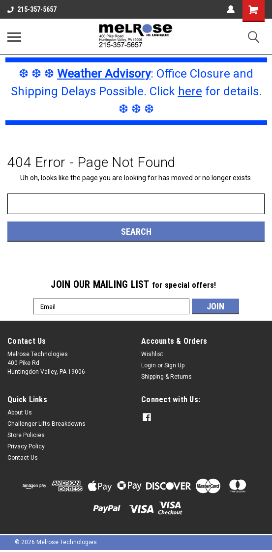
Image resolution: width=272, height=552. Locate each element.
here (190, 91)
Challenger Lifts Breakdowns (46, 423)
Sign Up (174, 365)
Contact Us (22, 457)
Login (148, 365)
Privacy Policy (26, 446)
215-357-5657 (32, 9)
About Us (19, 412)
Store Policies (26, 435)
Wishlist (152, 354)
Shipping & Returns (166, 376)
